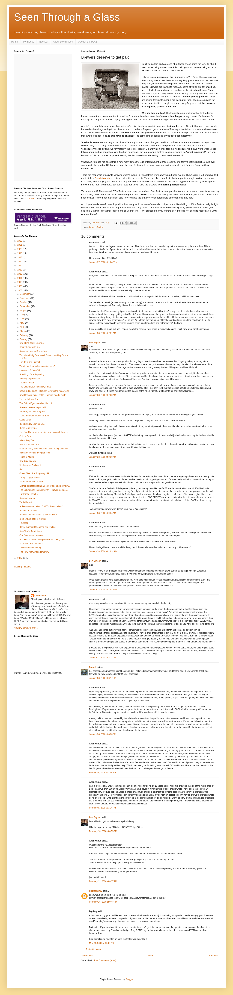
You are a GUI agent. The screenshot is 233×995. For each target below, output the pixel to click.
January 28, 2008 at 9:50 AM (102, 457)
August (23, 310)
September (25, 306)
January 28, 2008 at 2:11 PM (102, 657)
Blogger (129, 979)
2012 (20, 274)
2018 (20, 257)
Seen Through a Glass (67, 17)
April (22, 327)
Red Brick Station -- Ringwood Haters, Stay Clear (42, 539)
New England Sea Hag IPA (32, 411)
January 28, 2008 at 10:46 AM (103, 589)
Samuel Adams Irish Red (31, 481)
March (23, 331)
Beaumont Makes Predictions (33, 351)
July (22, 314)
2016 (20, 261)
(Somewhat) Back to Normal (32, 519)
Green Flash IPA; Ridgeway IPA (34, 473)
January (24, 339)
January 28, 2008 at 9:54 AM (102, 513)
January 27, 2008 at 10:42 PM (103, 262)
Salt (21, 469)
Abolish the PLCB (88, 41)
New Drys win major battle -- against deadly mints (42, 395)
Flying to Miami (26, 457)
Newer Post (87, 955)
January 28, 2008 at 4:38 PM (102, 734)
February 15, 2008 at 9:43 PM (103, 902)
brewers (92, 227)
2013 (20, 270)
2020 (20, 249)
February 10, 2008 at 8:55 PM (103, 831)
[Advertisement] (34, 578)
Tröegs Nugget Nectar (29, 477)
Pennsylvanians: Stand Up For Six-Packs (38, 514)
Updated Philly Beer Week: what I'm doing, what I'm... (44, 448)
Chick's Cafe (25, 436)
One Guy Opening (28, 461)
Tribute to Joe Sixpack (29, 362)
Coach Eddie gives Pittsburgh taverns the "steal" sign (44, 391)
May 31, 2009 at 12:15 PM (101, 943)
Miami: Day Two (26, 440)
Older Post (213, 955)
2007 (20, 558)
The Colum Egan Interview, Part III (35, 403)
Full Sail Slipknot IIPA (29, 444)
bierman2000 (95, 891)
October (24, 302)
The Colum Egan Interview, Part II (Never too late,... (43, 490)
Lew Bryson (95, 342)
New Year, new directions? (31, 543)
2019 (20, 253)
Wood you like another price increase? (37, 366)
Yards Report (25, 502)
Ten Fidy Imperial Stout (30, 378)
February (24, 335)
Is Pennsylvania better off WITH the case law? (41, 506)
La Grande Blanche (28, 494)
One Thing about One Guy (31, 343)
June (22, 318)
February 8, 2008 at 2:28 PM (102, 772)
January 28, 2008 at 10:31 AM (103, 551)
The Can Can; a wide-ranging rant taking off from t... (43, 432)
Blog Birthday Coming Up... (32, 424)
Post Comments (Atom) (105, 960)
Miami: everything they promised (34, 453)
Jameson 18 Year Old (29, 370)
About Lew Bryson (63, 41)
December (25, 294)
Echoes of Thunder (28, 510)
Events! (43, 41)
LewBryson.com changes (31, 547)
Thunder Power (26, 382)
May (22, 323)
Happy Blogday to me (29, 347)
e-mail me (31, 198)
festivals (100, 227)
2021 (20, 245)
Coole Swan (25, 420)
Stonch (92, 667)
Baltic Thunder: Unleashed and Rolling (37, 527)
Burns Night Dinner (28, 428)
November (25, 298)
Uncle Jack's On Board (30, 465)
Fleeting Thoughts (22, 567)
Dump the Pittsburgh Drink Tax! (34, 415)
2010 (20, 282)
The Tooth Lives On (28, 399)
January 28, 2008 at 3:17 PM (102, 678)
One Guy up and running (31, 535)
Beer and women (27, 498)
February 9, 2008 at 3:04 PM (102, 808)
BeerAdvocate (102, 178)
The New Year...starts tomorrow (34, 552)
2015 (20, 265)
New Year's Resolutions (30, 531)
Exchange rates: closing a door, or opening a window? (44, 486)
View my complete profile (26, 628)
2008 (20, 290)
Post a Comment (93, 949)
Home (14, 41)
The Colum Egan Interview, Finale (35, 387)
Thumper (23, 523)
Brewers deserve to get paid (32, 407)
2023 (20, 241)
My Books (28, 41)
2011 (20, 278)
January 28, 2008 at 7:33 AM (102, 395)
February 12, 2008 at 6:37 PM (103, 881)
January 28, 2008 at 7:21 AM (102, 333)
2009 (20, 286)
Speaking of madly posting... (32, 374)
